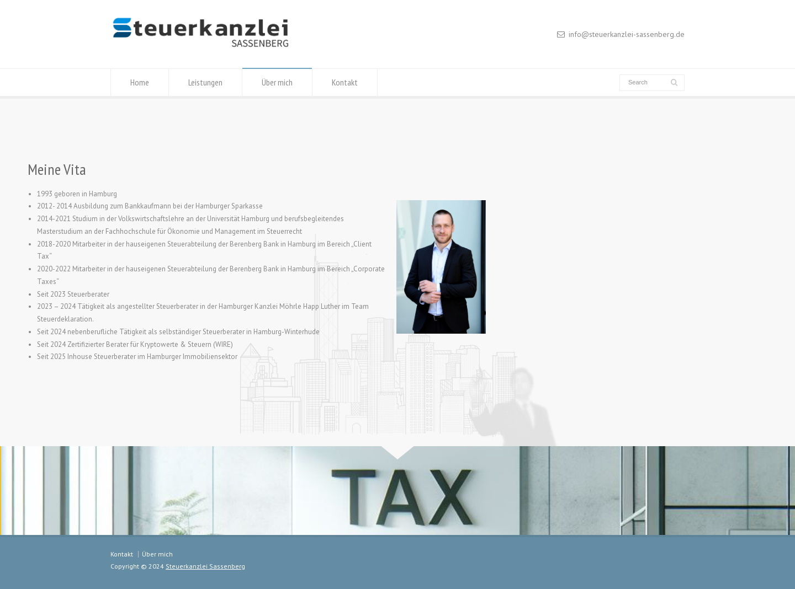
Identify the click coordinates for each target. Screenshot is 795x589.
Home (139, 82)
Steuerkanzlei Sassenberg (205, 566)
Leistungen (205, 82)
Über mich (277, 82)
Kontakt (345, 82)
